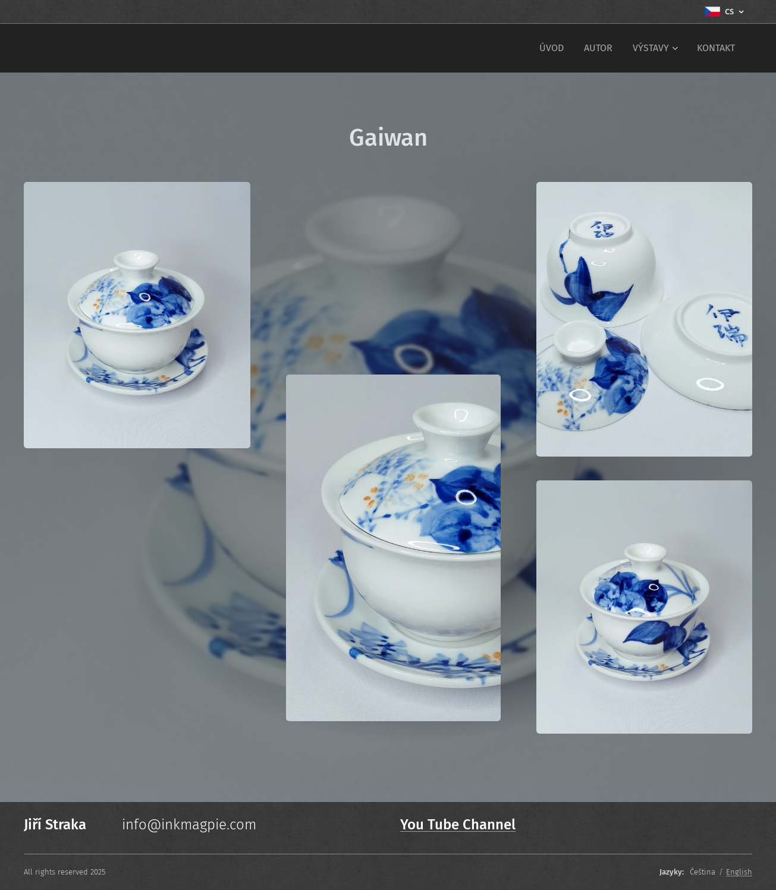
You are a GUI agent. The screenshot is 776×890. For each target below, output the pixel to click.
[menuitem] (551, 48)
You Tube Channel (458, 824)
